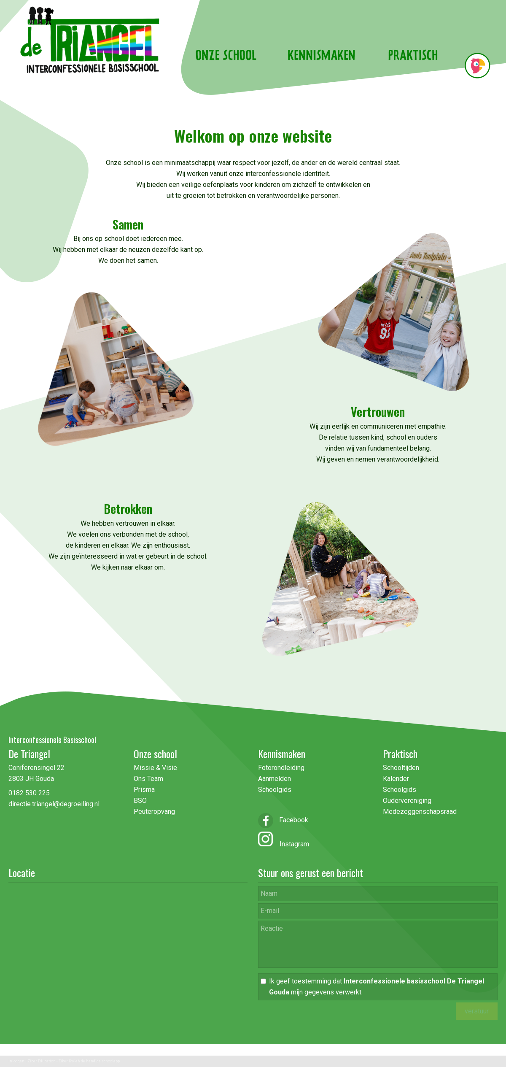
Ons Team (148, 779)
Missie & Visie (156, 768)
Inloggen (16, 1061)
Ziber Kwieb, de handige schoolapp (89, 1061)
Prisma (144, 790)
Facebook (283, 820)
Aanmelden (274, 779)
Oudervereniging (407, 801)
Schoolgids (274, 790)
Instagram (291, 844)
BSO (140, 801)
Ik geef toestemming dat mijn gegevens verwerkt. (376, 986)
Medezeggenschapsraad (420, 812)
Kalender (396, 779)
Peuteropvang (154, 812)
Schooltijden (401, 768)
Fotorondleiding (281, 768)
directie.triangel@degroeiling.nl (54, 804)
